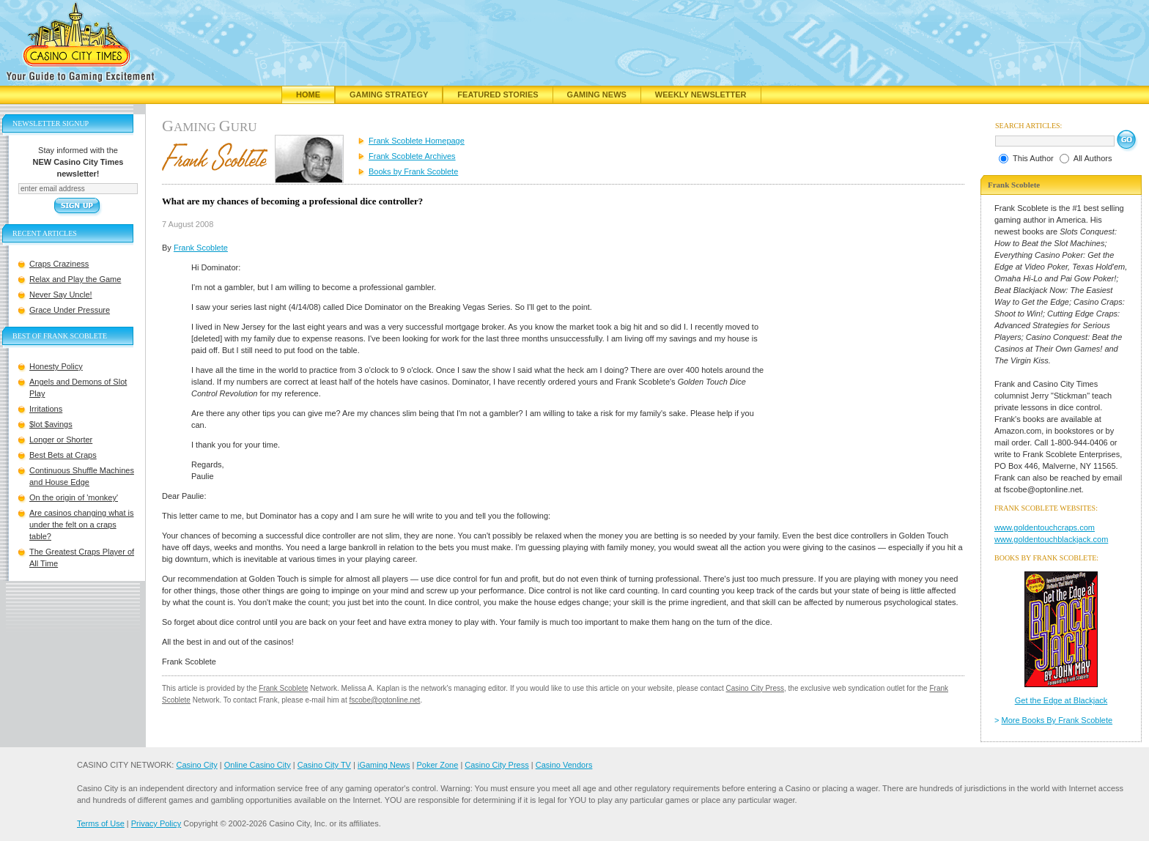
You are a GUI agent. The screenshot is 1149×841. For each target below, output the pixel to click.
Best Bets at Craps (63, 455)
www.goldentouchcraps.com (1044, 527)
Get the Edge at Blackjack (1061, 700)
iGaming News (384, 764)
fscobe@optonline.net (385, 700)
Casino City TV (324, 764)
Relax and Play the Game (75, 279)
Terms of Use (101, 823)
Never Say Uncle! (60, 294)
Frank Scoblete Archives (412, 156)
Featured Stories (497, 94)
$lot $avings (51, 424)
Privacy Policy (156, 823)
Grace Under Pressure (69, 309)
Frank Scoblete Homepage (417, 140)
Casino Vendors (564, 764)
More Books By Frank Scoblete (1057, 720)
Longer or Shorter (60, 439)
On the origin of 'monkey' (73, 497)
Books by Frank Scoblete (413, 171)
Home (308, 94)
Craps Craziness (59, 263)
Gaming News (597, 94)
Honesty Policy (56, 366)
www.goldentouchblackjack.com (1051, 539)
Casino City (196, 764)
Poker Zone (437, 764)
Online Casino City (257, 764)
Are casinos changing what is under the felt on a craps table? (81, 524)
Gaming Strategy (389, 94)
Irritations (45, 408)
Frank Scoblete (201, 247)
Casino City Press (755, 688)
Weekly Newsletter (701, 94)
